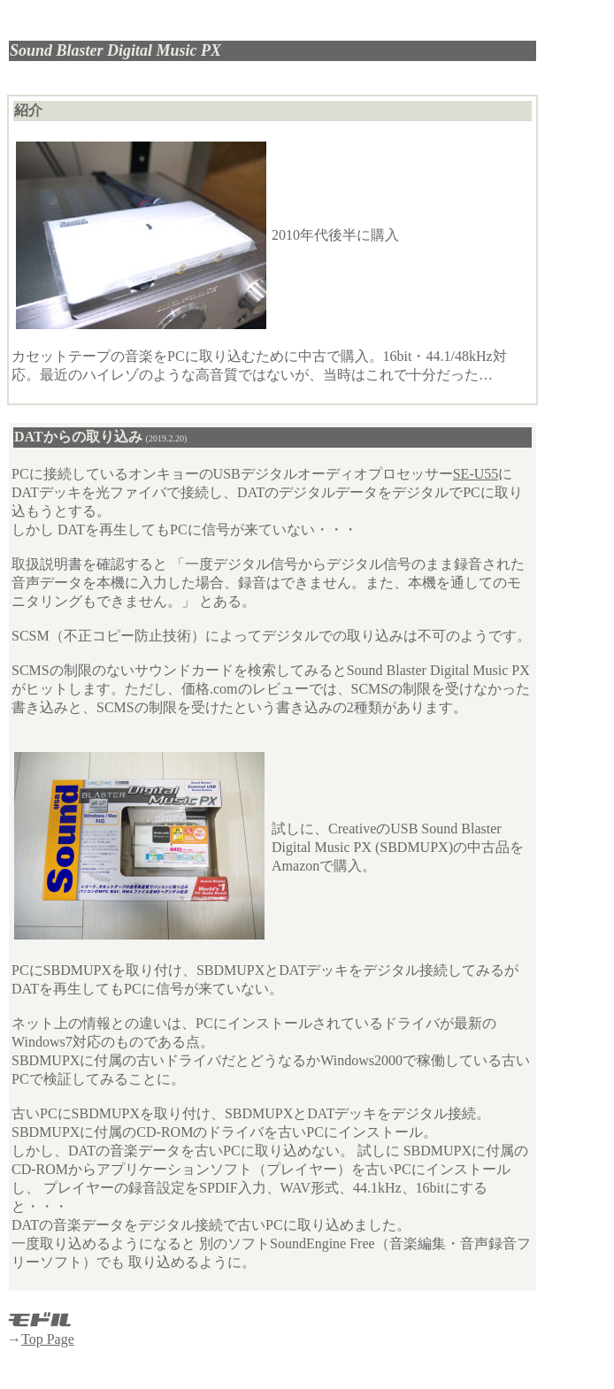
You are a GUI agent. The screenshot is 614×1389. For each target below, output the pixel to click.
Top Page (47, 1339)
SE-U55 (476, 473)
